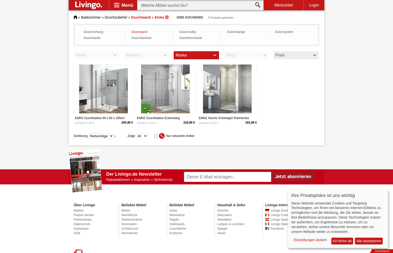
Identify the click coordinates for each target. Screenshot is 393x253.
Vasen (221, 233)
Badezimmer (91, 17)
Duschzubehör (116, 17)
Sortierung (80, 136)
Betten (126, 210)
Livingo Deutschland (284, 210)
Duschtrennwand (190, 38)
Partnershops (82, 219)
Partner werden (84, 215)
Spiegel (222, 228)
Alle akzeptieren (368, 241)
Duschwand (139, 32)
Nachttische (129, 215)
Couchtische (177, 228)
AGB (77, 233)
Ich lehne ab (342, 241)
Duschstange (236, 32)
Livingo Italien (280, 224)
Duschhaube (92, 38)
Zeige (131, 136)
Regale (174, 219)
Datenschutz (82, 224)
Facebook (277, 228)
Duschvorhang (93, 32)
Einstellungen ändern (310, 240)
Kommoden (129, 224)
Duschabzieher (142, 38)
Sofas (173, 210)
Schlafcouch (130, 228)
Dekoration (224, 215)
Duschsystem (284, 32)
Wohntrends (130, 233)
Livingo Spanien (281, 219)
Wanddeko (224, 219)
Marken (79, 210)
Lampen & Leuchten (230, 224)
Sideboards (177, 224)
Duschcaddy (187, 32)
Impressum (81, 228)
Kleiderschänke (132, 219)
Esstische (175, 233)
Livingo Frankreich (283, 215)
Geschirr (223, 210)
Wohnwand (176, 215)
